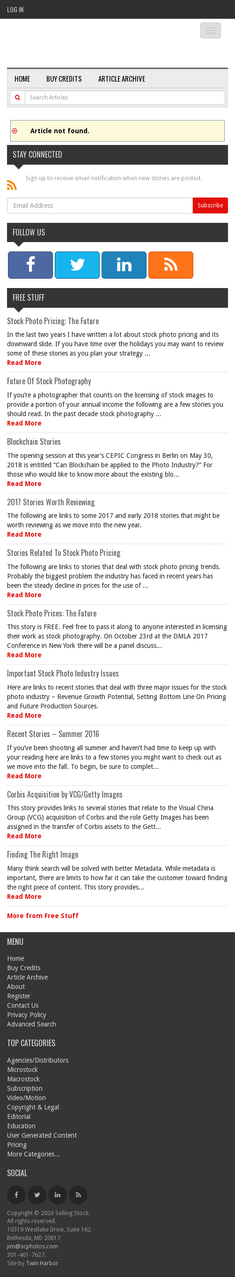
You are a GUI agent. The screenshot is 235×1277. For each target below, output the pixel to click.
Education (21, 1126)
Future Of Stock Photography (49, 381)
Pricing (17, 1144)
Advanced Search (31, 1024)
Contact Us (22, 1005)
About (16, 986)
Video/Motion (26, 1098)
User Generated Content (42, 1135)
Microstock (22, 1069)
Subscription (25, 1088)
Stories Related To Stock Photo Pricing (63, 552)
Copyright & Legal (33, 1107)
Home (22, 78)
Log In (15, 9)
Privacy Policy (26, 1015)
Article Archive (121, 78)
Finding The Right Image (42, 854)
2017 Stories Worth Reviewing (51, 502)
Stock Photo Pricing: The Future (53, 321)
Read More (24, 362)
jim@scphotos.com (32, 1246)
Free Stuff (28, 297)
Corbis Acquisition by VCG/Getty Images (65, 794)
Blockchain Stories (34, 441)
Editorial (18, 1116)
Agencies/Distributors (37, 1060)
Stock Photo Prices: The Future (51, 613)
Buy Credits (64, 78)
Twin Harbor (42, 1263)
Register (18, 996)
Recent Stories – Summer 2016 (53, 733)
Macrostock (23, 1079)
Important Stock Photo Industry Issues (63, 673)
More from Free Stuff (43, 916)
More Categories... (33, 1154)
